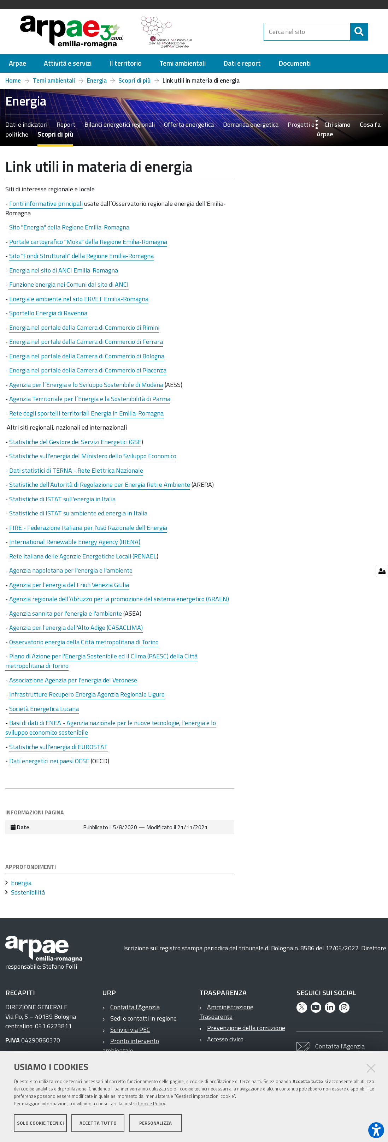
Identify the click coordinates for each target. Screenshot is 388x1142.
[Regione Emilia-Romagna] (231, 33)
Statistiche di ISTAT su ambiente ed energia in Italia (78, 516)
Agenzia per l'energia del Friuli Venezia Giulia (69, 588)
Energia (97, 83)
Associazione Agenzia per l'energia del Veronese (73, 683)
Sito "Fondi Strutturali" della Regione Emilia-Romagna (81, 259)
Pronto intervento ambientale (130, 1048)
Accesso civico (225, 1042)
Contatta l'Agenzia (135, 1010)
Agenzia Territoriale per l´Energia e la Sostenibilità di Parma (89, 402)
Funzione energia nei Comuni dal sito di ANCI (68, 287)
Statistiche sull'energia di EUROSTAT (58, 750)
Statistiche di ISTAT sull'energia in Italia (62, 502)
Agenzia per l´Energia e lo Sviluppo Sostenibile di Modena (86, 388)
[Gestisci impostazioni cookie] (382, 571)
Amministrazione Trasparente (226, 1014)
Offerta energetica (189, 127)
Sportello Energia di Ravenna (48, 316)
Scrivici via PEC (130, 1033)
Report (66, 127)
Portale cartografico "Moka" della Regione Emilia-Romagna (88, 245)
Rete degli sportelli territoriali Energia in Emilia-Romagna (86, 416)
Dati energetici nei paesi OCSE (49, 764)
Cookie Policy (151, 1104)
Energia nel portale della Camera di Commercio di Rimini (84, 330)
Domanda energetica (250, 127)
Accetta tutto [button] (98, 1123)
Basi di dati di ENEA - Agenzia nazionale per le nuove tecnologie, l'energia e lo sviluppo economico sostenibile (110, 730)
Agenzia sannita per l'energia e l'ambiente (65, 616)
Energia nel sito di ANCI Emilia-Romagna (63, 273)
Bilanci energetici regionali (119, 127)
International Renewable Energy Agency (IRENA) (74, 545)
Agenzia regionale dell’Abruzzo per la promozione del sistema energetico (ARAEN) (119, 602)
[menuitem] (17, 66)
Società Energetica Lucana (44, 712)
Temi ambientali (54, 83)
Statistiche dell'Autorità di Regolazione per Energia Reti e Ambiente (99, 487)
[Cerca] (374, 42)
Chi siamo (337, 127)
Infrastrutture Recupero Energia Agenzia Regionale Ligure (87, 697)
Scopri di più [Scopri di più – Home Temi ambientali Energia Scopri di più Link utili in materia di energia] (134, 83)
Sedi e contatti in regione (143, 1021)
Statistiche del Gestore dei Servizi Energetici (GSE (75, 445)
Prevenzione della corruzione (246, 1031)
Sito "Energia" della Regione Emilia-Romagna (69, 230)
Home (13, 83)
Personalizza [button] (155, 1123)
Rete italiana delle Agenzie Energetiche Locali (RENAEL (83, 559)
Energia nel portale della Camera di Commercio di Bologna (86, 359)
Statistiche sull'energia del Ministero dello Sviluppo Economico (92, 459)
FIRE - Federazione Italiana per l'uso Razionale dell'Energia (88, 531)
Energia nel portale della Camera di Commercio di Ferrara (86, 344)
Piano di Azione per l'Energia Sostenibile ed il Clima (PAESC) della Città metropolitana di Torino (101, 664)
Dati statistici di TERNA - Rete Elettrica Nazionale (76, 473)
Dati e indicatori (26, 127)
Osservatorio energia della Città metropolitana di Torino (84, 645)
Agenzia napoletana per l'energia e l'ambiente (71, 573)
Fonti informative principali (46, 206)
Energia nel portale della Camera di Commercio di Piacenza (87, 373)
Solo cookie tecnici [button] (40, 1123)
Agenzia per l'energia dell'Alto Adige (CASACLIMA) (76, 630)
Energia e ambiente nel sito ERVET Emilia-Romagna (78, 302)
